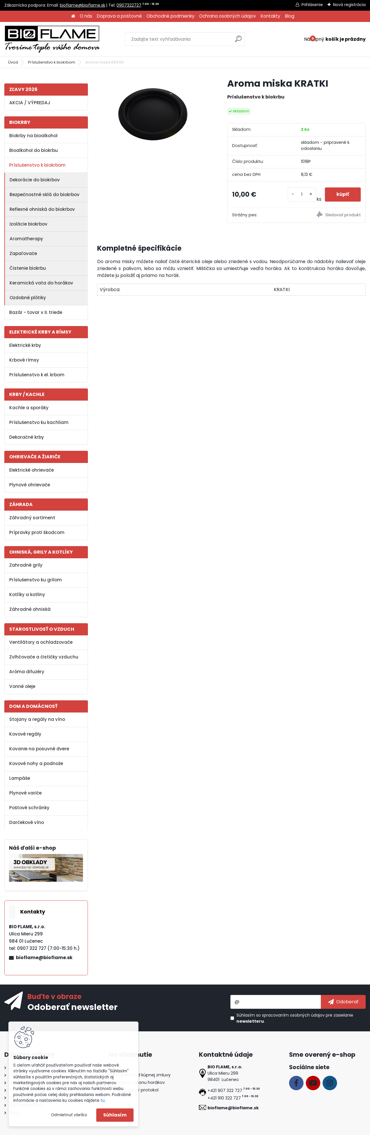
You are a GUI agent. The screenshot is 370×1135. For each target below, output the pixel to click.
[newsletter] (343, 1002)
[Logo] (52, 39)
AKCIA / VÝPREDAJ (29, 103)
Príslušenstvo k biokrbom (51, 62)
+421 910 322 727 (224, 1098)
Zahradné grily (25, 565)
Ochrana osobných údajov (227, 16)
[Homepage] (73, 16)
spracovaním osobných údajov (293, 1015)
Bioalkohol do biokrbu (33, 150)
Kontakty (270, 16)
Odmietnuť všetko (69, 1115)
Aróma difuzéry (26, 672)
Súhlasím (115, 1115)
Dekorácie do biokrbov (35, 180)
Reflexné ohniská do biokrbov (42, 209)
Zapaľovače (23, 253)
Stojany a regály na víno (37, 719)
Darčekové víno (26, 822)
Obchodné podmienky (171, 16)
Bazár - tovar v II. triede (35, 312)
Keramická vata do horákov (41, 283)
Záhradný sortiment (32, 518)
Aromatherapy (26, 239)
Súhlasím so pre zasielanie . (294, 1018)
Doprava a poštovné (119, 16)
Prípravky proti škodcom (36, 532)
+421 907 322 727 (225, 1090)
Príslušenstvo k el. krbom (36, 375)
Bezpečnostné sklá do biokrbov (44, 194)
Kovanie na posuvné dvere (39, 749)
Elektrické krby (25, 345)
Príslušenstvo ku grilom (35, 580)
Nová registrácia (349, 5)
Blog (289, 16)
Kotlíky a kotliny (27, 594)
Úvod (13, 62)
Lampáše (19, 778)
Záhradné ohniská (30, 609)
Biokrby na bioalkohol (33, 136)
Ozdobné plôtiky (28, 298)
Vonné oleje (22, 686)
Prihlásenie (312, 5)
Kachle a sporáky (29, 408)
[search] (238, 41)
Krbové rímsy (24, 360)
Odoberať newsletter (72, 1006)
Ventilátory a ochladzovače (41, 642)
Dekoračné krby (26, 437)
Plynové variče (25, 793)
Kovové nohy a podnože (36, 763)
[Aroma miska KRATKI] (153, 114)
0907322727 (128, 5)
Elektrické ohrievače (31, 470)
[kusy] (301, 194)
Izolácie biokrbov (28, 224)
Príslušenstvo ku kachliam (39, 422)
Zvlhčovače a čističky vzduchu (43, 657)
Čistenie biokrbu (28, 268)
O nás (86, 16)
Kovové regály (25, 734)
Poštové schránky (29, 808)
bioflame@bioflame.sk (82, 5)
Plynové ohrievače (29, 485)
